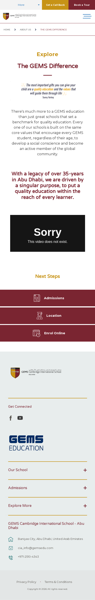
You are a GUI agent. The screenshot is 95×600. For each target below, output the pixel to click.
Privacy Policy (26, 582)
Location (53, 316)
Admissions (54, 298)
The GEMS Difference (53, 29)
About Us (25, 29)
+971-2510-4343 (28, 556)
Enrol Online (54, 333)
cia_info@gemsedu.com (35, 548)
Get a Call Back (55, 5)
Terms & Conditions (58, 582)
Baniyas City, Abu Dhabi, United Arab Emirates (50, 539)
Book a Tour (82, 5)
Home (7, 29)
